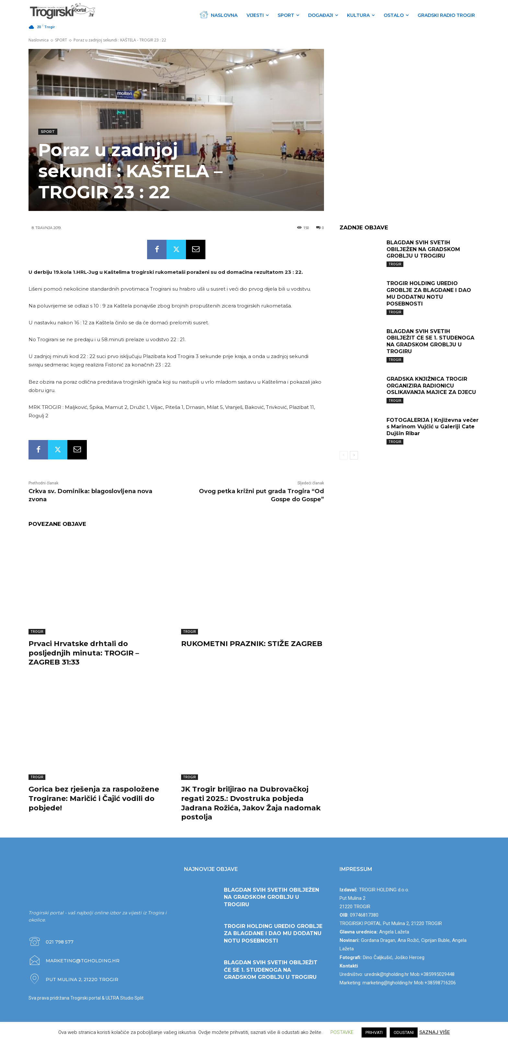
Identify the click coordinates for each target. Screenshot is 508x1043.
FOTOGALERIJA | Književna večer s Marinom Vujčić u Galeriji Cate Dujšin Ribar (433, 427)
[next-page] (354, 455)
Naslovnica (39, 40)
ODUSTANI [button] (404, 1032)
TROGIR (36, 631)
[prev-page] (344, 455)
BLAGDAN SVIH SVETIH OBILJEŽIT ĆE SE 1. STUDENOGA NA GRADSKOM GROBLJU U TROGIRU (430, 341)
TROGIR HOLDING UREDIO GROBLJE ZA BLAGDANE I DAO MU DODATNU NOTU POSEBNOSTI (429, 293)
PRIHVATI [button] (374, 1032)
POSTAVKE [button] (341, 1032)
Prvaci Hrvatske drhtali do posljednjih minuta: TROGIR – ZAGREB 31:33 (84, 652)
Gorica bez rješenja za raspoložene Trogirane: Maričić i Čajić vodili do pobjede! (94, 798)
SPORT (61, 40)
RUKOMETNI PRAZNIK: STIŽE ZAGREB (251, 643)
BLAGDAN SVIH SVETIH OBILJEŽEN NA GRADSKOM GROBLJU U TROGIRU (423, 249)
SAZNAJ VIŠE (434, 1032)
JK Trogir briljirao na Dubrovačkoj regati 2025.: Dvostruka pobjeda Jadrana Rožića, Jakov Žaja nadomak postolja (251, 803)
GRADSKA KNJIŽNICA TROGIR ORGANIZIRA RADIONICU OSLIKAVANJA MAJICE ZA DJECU (431, 386)
